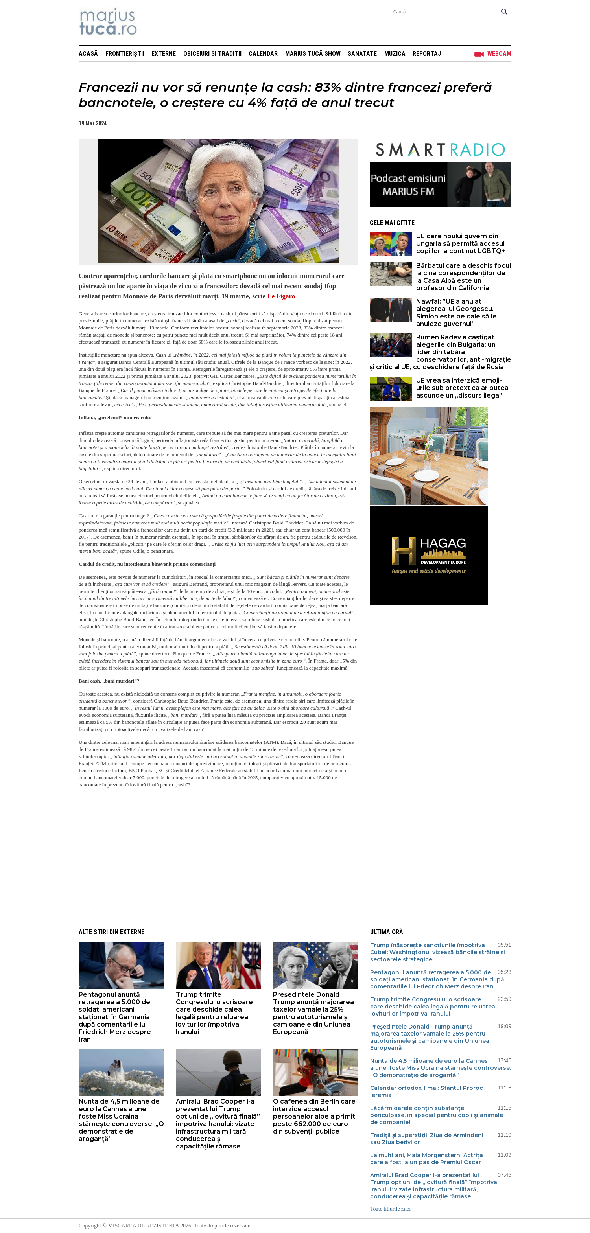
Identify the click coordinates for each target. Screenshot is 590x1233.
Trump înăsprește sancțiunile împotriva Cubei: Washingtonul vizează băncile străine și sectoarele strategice (437, 952)
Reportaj (427, 53)
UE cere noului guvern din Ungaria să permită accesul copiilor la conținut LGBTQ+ (460, 243)
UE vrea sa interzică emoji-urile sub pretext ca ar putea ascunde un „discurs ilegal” (462, 388)
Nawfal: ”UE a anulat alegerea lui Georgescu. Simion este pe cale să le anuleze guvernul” (456, 313)
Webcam (499, 53)
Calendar (263, 53)
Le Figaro (280, 296)
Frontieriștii (124, 53)
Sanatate (362, 53)
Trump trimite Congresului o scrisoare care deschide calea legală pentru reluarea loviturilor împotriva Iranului (214, 1013)
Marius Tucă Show (313, 53)
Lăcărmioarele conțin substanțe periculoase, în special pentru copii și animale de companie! (436, 1115)
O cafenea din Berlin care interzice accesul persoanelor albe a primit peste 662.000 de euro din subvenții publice (314, 1116)
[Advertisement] (212, 861)
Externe (163, 53)
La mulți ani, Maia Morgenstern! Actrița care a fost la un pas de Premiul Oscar (426, 1159)
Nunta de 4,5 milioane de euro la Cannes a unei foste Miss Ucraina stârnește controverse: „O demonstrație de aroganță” (121, 1120)
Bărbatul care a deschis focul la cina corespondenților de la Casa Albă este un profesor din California (463, 277)
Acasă (88, 53)
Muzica (395, 53)
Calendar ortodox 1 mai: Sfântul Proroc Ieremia (426, 1091)
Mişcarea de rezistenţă (150, 22)
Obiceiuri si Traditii (212, 53)
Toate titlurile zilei (390, 1209)
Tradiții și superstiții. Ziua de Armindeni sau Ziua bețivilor (426, 1139)
